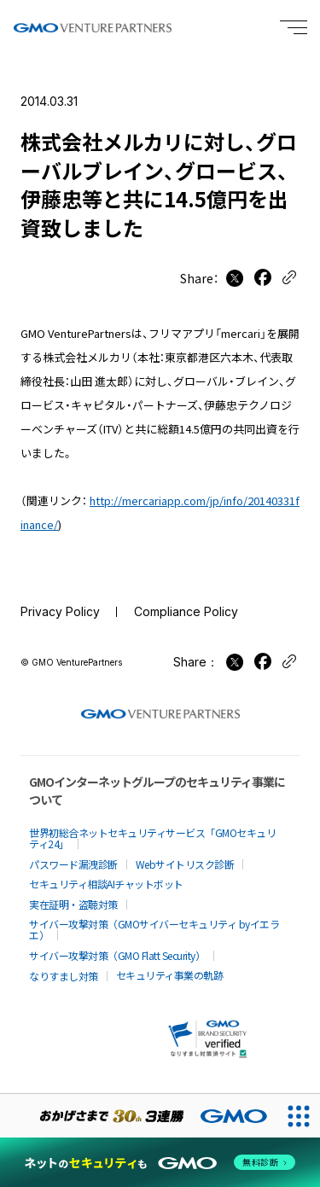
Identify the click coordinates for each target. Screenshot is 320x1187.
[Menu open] (293, 27)
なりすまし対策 (63, 976)
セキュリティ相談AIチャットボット (106, 883)
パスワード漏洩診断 (73, 864)
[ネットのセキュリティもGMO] (160, 1162)
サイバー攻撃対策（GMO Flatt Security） (117, 955)
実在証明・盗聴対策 (73, 904)
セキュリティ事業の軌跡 (170, 975)
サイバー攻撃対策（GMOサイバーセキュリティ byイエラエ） (154, 929)
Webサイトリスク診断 (185, 864)
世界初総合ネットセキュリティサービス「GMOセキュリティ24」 (152, 838)
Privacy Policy (60, 611)
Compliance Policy (186, 611)
